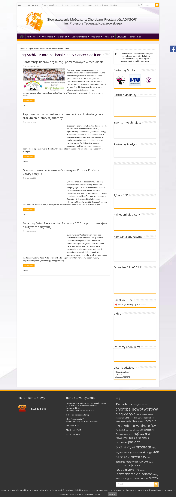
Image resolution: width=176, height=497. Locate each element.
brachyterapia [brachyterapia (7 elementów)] (143, 405)
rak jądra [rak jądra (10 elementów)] (150, 452)
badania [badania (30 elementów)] (126, 404)
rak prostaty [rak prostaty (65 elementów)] (135, 457)
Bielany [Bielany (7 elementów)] (135, 405)
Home (22, 48)
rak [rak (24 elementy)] (143, 452)
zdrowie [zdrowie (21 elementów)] (154, 478)
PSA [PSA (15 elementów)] (154, 447)
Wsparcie (95, 36)
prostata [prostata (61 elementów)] (143, 447)
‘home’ (21, 36)
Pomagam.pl (135, 36)
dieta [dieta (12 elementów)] (138, 414)
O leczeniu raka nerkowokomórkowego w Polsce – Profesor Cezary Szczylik (61, 172)
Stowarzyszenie (79, 36)
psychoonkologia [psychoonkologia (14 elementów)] (125, 452)
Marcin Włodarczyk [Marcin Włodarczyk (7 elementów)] (122, 430)
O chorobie (47, 36)
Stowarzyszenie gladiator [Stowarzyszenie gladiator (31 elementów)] (134, 474)
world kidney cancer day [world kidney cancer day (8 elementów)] (139, 478)
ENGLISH (121, 36)
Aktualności (32, 36)
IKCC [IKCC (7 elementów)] (135, 418)
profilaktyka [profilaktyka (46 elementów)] (125, 447)
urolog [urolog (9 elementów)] (155, 474)
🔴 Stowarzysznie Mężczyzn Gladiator (130, 304)
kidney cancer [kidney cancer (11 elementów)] (148, 417)
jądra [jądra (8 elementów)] (140, 418)
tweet (25, 105)
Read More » (28, 101)
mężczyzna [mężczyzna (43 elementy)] (141, 433)
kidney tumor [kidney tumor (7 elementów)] (120, 421)
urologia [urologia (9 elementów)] (119, 478)
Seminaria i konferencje (71, 5)
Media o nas (87, 5)
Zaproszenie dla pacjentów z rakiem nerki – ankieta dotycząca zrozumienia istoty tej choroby (63, 116)
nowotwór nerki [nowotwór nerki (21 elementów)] (125, 438)
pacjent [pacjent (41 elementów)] (134, 442)
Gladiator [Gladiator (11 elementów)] (129, 417)
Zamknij (112, 494)
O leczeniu (62, 36)
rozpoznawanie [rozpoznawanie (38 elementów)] (127, 469)
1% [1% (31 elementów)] (118, 404)
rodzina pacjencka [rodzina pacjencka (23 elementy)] (128, 465)
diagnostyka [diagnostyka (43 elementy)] (125, 414)
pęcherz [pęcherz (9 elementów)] (137, 452)
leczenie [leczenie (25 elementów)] (150, 421)
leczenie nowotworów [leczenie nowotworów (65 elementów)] (136, 425)
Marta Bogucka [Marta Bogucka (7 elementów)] (135, 430)
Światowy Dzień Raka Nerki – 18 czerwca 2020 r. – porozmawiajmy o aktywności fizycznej (65, 225)
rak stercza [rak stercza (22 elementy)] (146, 461)
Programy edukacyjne (50, 5)
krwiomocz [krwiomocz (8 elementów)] (140, 421)
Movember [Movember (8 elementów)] (128, 434)
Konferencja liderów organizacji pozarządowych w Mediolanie (63, 62)
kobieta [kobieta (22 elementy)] (131, 421)
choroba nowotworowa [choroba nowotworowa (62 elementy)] (137, 409)
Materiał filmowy (101, 5)
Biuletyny (114, 5)
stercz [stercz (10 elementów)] (142, 470)
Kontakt (109, 36)
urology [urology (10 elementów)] (126, 478)
